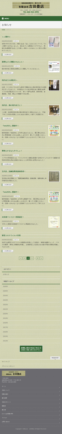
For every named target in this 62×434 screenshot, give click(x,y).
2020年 (5, 314)
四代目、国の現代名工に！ (12, 105)
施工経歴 (4, 398)
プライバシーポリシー (8, 366)
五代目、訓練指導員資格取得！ (14, 171)
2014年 (5, 341)
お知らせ (16, 41)
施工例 (4, 410)
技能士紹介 (5, 394)
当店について (6, 390)
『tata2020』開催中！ (10, 192)
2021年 (5, 309)
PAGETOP (55, 357)
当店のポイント (6, 402)
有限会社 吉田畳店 (28, 429)
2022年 (5, 304)
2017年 (5, 327)
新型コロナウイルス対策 (11, 235)
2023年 (5, 300)
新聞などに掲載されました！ (13, 62)
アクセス (4, 417)
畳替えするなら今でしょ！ (12, 151)
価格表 (4, 406)
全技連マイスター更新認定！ (13, 217)
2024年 (5, 295)
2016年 (5, 332)
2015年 (5, 336)
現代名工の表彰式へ (9, 80)
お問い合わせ (6, 421)
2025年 (5, 291)
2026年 (5, 286)
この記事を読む (8, 54)
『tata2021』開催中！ (10, 126)
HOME (3, 29)
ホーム (4, 386)
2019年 (5, 318)
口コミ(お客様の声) (7, 413)
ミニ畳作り (6, 37)
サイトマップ (6, 361)
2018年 (5, 323)
